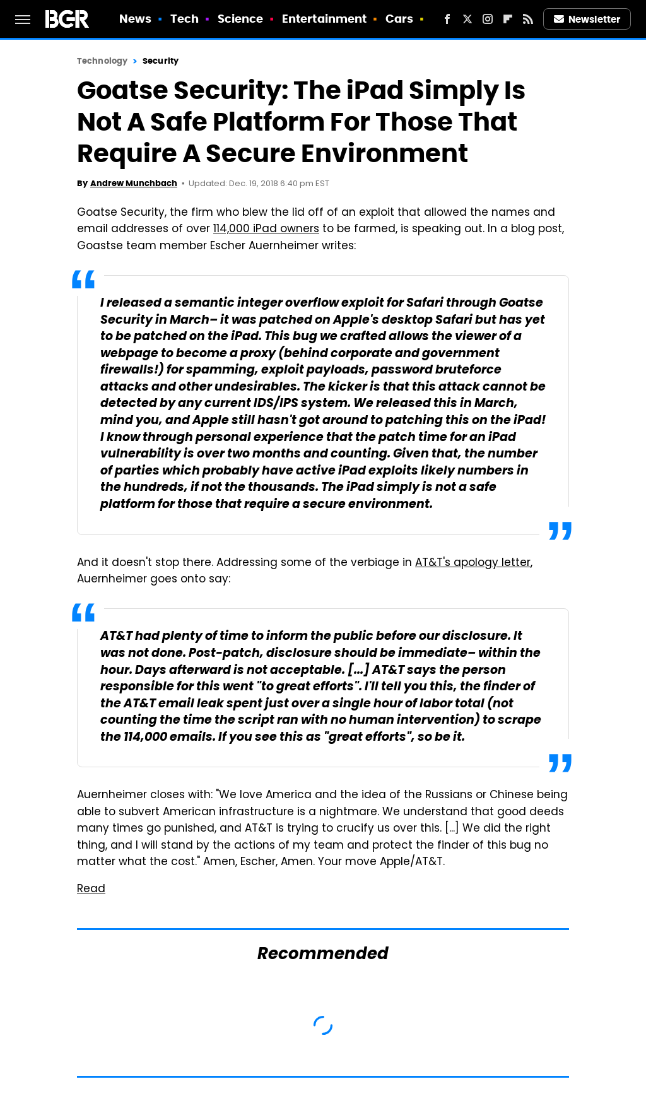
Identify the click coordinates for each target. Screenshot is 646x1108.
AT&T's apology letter (473, 563)
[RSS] (528, 19)
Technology (102, 61)
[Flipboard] (508, 19)
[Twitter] (467, 19)
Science (241, 18)
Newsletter (587, 19)
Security (161, 61)
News (135, 18)
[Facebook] (447, 19)
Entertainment (324, 18)
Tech (184, 18)
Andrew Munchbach (133, 183)
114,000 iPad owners (266, 230)
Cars (399, 18)
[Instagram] (488, 19)
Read (91, 890)
